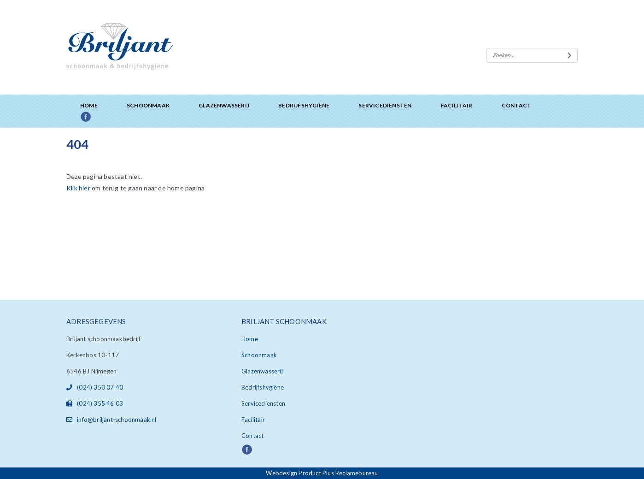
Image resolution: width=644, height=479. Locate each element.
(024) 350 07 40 (94, 387)
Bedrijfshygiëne (303, 105)
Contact (516, 105)
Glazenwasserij (224, 105)
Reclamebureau (356, 473)
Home (89, 105)
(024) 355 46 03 (94, 403)
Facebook (96, 117)
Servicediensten (384, 105)
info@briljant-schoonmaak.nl (111, 419)
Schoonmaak (148, 105)
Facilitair (457, 105)
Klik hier (78, 188)
